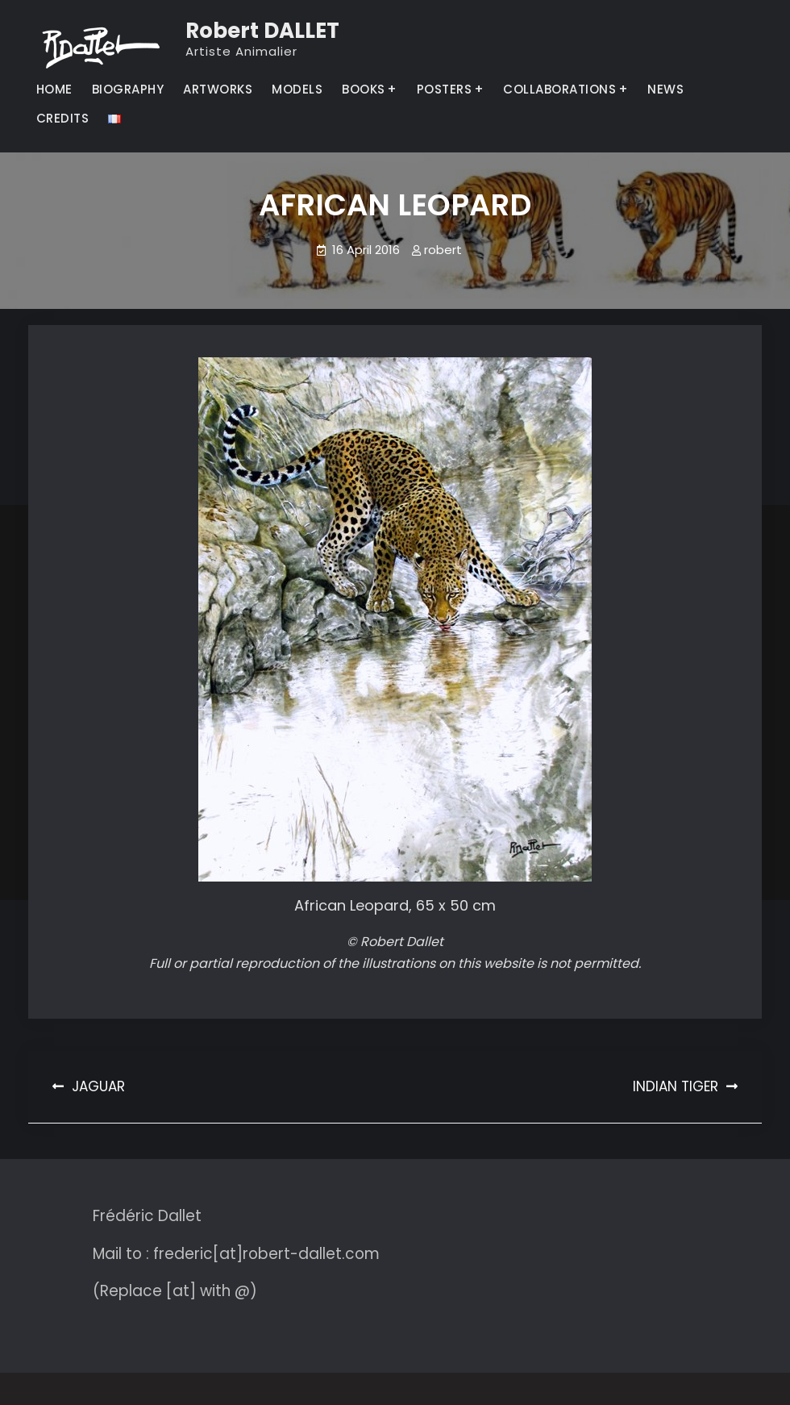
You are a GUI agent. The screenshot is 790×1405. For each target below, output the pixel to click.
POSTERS (444, 89)
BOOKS (363, 89)
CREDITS (62, 118)
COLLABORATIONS (559, 89)
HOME (54, 89)
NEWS (665, 89)
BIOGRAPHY (128, 89)
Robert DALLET (262, 30)
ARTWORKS (217, 89)
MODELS (297, 89)
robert (443, 249)
